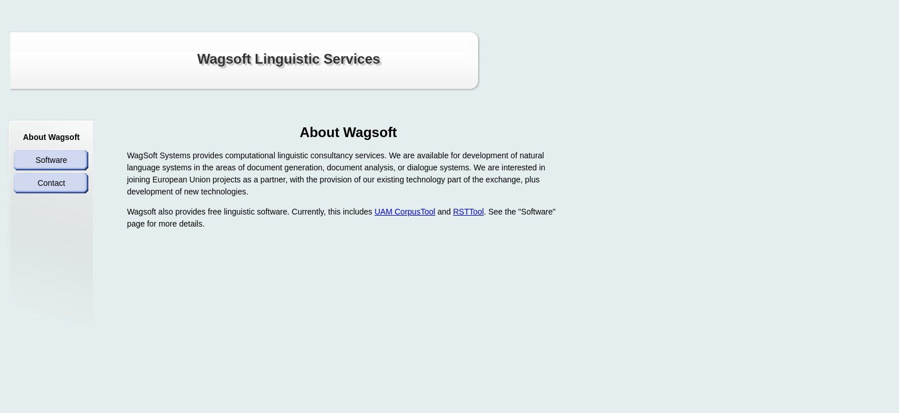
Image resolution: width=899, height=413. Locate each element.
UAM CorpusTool (404, 211)
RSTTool (468, 211)
